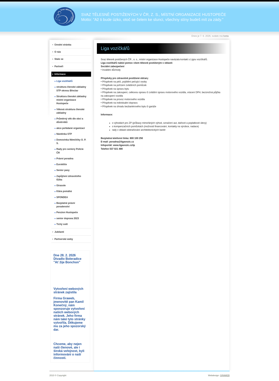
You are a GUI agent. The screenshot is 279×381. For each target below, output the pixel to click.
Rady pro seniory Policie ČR (70, 151)
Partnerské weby (63, 239)
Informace (59, 74)
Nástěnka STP (64, 134)
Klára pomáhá (64, 191)
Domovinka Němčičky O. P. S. (71, 141)
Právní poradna (64, 158)
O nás (57, 52)
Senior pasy (63, 170)
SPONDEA (62, 197)
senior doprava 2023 (67, 218)
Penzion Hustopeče (67, 212)
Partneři (58, 66)
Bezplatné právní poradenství (65, 205)
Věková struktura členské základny (70, 111)
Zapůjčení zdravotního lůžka (68, 178)
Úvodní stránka (62, 44)
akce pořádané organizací (70, 128)
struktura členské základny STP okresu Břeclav (71, 89)
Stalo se (58, 59)
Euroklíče (61, 164)
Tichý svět (62, 224)
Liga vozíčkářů (64, 81)
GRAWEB (225, 375)
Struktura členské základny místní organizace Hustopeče (71, 100)
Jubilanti (59, 232)
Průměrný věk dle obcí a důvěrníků (69, 120)
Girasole (61, 185)
